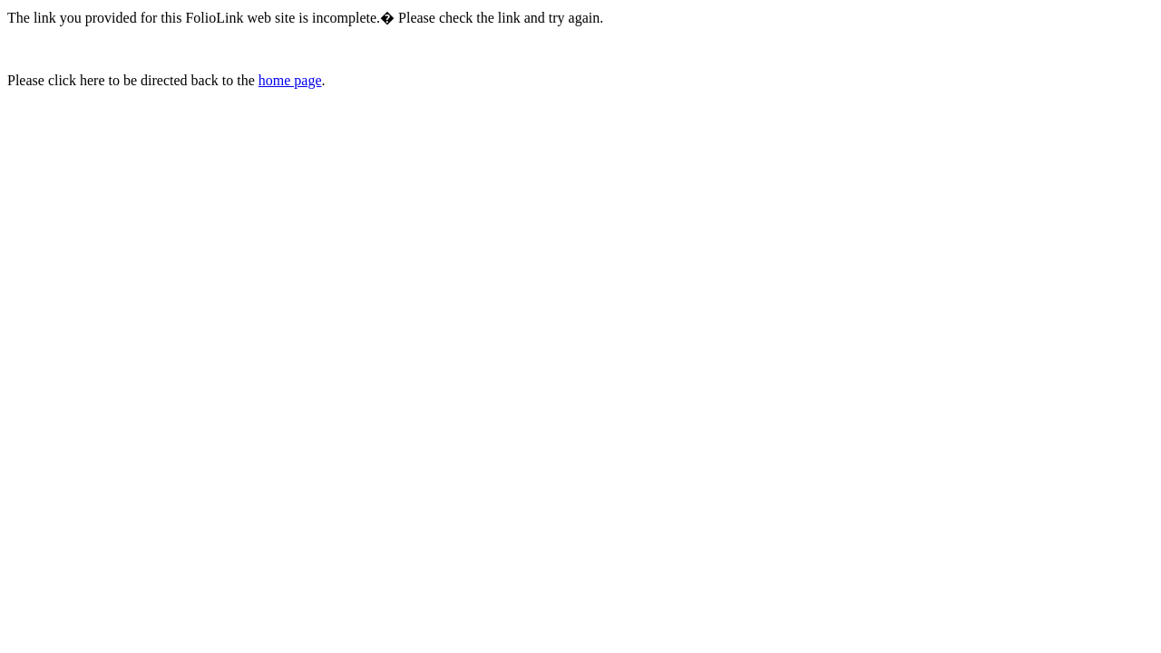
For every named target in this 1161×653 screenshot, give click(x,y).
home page (290, 80)
